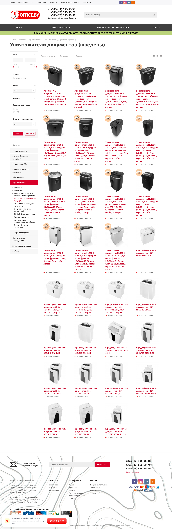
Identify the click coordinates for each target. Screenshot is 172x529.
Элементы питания (21, 217)
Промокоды (94, 490)
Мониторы (18, 187)
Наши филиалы (54, 490)
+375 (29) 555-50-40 (63, 15)
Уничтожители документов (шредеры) (24, 200)
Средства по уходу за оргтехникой (22, 210)
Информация (75, 481)
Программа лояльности (99, 485)
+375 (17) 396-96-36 (63, 9)
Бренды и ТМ (95, 493)
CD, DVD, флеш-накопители (24, 214)
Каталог (19, 27)
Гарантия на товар (76, 493)
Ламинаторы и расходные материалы (24, 205)
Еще (156, 27)
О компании (53, 485)
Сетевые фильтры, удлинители (21, 226)
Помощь (93, 481)
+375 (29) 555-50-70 (63, 12)
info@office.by (31, 502)
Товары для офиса (60, 27)
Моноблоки (18, 190)
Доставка (73, 487)
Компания (53, 481)
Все (17, 109)
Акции (71, 485)
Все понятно (57, 521)
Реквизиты (53, 487)
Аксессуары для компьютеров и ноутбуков (24, 221)
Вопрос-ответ (95, 487)
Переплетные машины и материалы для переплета (24, 195)
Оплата (72, 490)
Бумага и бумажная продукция (113, 27)
